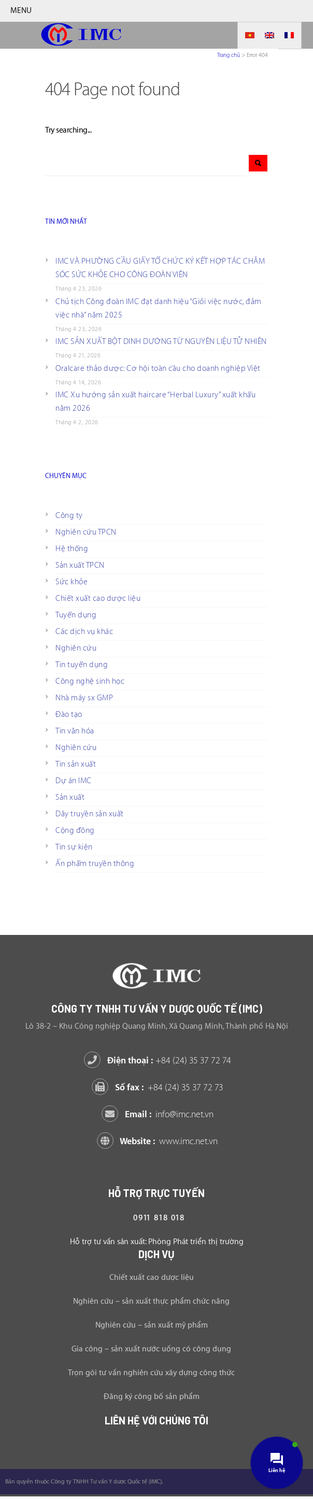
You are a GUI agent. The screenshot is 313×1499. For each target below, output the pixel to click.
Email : (159, 1114)
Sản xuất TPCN (80, 565)
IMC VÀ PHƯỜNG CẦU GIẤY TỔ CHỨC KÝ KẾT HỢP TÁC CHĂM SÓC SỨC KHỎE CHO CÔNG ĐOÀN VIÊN (160, 268)
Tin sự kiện (74, 847)
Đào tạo (68, 714)
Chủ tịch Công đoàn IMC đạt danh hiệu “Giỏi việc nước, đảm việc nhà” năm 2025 (158, 308)
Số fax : (159, 1087)
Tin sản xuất (75, 764)
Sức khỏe (71, 582)
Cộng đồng (75, 830)
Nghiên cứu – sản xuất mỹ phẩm (151, 1325)
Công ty (69, 515)
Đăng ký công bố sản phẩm (152, 1396)
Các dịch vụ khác (84, 631)
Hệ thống (71, 548)
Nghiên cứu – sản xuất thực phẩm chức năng (151, 1301)
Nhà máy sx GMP (84, 698)
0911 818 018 (158, 1218)
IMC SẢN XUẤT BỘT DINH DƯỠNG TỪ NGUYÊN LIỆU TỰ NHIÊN (161, 341)
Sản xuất (69, 797)
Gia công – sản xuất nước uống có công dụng (151, 1349)
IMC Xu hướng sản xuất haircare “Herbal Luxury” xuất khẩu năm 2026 (155, 402)
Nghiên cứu (75, 648)
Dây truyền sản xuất (89, 814)
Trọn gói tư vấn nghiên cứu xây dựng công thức (151, 1372)
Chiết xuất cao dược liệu (97, 598)
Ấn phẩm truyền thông (94, 863)
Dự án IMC (73, 780)
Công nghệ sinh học (89, 681)
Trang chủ (228, 55)
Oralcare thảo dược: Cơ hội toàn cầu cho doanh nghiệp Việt (158, 368)
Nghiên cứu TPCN (86, 532)
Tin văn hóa (74, 731)
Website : (159, 1141)
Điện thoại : (159, 1060)
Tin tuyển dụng (81, 664)
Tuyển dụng (75, 615)
